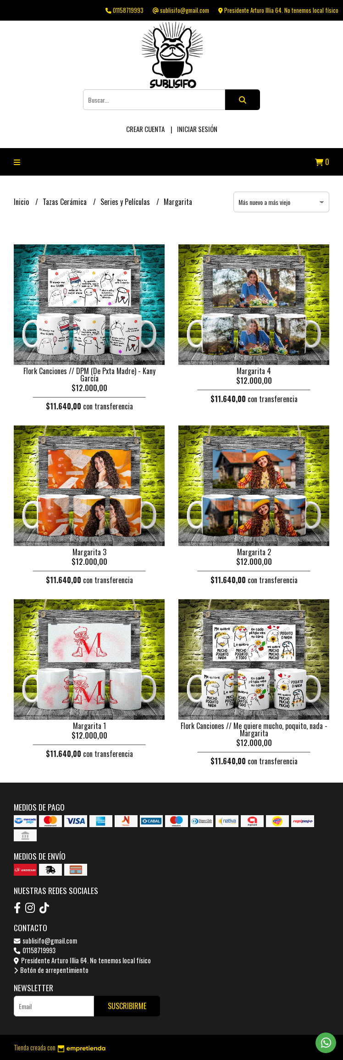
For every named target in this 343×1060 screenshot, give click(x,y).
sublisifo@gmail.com (45, 940)
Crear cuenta (145, 129)
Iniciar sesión (197, 129)
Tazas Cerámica (66, 201)
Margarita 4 (254, 370)
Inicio (22, 201)
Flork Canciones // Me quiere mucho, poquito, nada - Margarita (254, 729)
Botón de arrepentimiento (51, 970)
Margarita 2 (254, 552)
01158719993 (34, 950)
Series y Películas (126, 201)
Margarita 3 (89, 552)
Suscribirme (127, 1005)
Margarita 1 (89, 725)
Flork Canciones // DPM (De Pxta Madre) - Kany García (89, 374)
